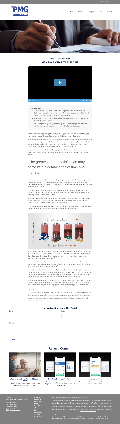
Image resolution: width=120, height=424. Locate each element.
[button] (81, 12)
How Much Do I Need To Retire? (60, 379)
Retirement (37, 400)
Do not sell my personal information (88, 411)
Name (11, 311)
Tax (35, 407)
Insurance (37, 405)
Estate (36, 403)
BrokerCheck (84, 397)
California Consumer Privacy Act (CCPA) (99, 409)
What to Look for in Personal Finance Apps (25, 380)
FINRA (105, 416)
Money (36, 409)
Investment (37, 401)
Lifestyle (36, 411)
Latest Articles (38, 413)
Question (12, 323)
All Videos (37, 414)
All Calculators (38, 416)
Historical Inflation (95, 379)
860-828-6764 (106, 2)
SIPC (108, 416)
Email (63, 311)
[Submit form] (13, 339)
